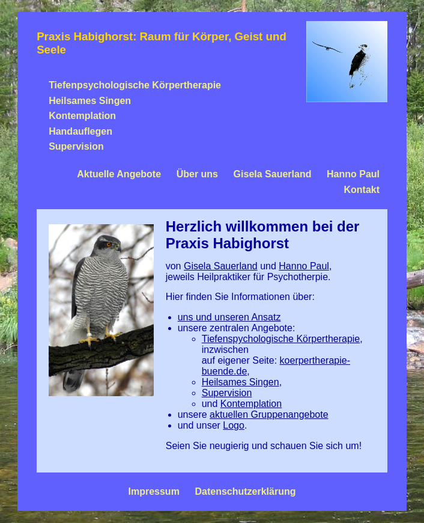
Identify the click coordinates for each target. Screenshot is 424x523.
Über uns (197, 174)
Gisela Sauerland (273, 174)
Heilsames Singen (90, 101)
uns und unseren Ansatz (229, 317)
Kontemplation (82, 116)
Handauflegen (80, 131)
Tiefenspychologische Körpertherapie (281, 339)
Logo (233, 425)
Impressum (153, 491)
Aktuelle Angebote (119, 174)
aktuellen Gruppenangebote (269, 414)
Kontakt (362, 190)
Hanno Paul (353, 174)
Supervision (76, 146)
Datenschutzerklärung (245, 491)
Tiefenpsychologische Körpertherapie (135, 85)
